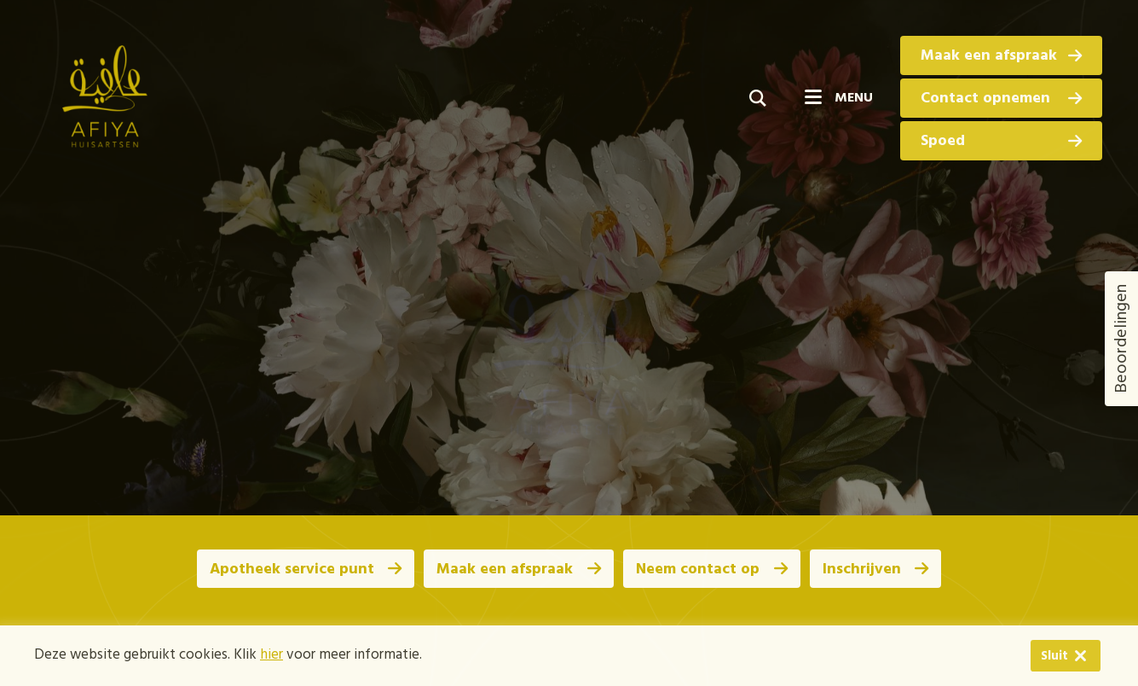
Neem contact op (712, 569)
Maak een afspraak (1001, 56)
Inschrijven (877, 569)
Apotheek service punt (304, 569)
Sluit (1033, 656)
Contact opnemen (1001, 98)
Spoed (1001, 141)
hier (271, 655)
